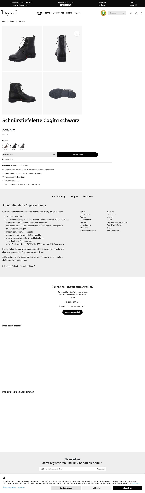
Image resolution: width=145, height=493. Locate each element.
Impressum (91, 456)
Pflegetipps (55, 444)
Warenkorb (129, 68)
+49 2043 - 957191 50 (72, 230)
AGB (88, 440)
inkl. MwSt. (90, 48)
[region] (42, 70)
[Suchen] (122, 12)
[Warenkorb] (140, 13)
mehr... (137, 455)
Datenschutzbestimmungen (80, 409)
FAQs (52, 440)
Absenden (100, 397)
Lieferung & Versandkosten (61, 465)
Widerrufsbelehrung (94, 448)
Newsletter (55, 456)
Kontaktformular (22, 449)
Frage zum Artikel (72, 240)
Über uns (90, 452)
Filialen (90, 460)
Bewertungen (56, 473)
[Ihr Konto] (135, 13)
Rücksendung (56, 448)
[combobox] (113, 12)
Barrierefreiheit (93, 465)
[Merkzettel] (129, 13)
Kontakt (54, 469)
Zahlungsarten (56, 460)
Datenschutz (92, 444)
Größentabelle (92, 73)
